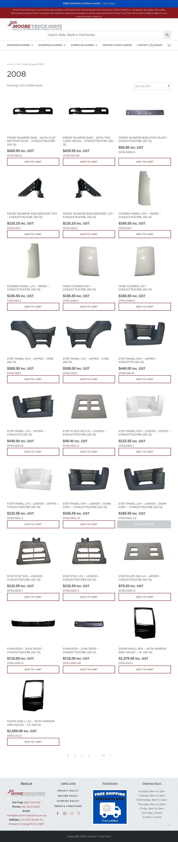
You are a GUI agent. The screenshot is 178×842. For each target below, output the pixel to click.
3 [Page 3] (81, 755)
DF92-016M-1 (89, 272)
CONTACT (143, 45)
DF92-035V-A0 (89, 634)
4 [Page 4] (89, 755)
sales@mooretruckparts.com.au (27, 815)
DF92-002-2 (89, 199)
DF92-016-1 (145, 199)
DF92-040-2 (33, 707)
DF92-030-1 (33, 344)
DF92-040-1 (145, 634)
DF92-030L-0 (89, 417)
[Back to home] (34, 25)
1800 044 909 (32, 802)
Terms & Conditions (68, 806)
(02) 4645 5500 (30, 806)
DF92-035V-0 (33, 634)
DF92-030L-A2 (145, 489)
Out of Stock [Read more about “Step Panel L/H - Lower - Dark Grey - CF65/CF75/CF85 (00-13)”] (144, 524)
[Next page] (110, 755)
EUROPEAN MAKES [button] (52, 45)
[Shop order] (152, 86)
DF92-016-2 (33, 272)
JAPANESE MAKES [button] (20, 45)
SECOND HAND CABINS (117, 45)
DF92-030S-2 (89, 562)
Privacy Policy (68, 790)
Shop (17, 64)
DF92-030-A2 (33, 417)
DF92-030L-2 (33, 489)
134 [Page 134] (103, 755)
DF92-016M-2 (145, 272)
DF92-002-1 (33, 199)
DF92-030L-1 (145, 417)
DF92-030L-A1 (89, 489)
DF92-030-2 (89, 344)
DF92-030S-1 (33, 562)
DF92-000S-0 (145, 123)
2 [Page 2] (74, 755)
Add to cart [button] (33, 162)
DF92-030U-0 (145, 562)
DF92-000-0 (33, 125)
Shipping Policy (68, 801)
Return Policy (68, 796)
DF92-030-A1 (145, 344)
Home (10, 64)
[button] (168, 825)
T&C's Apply (109, 3)
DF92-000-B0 (89, 125)
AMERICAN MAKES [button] (84, 45)
